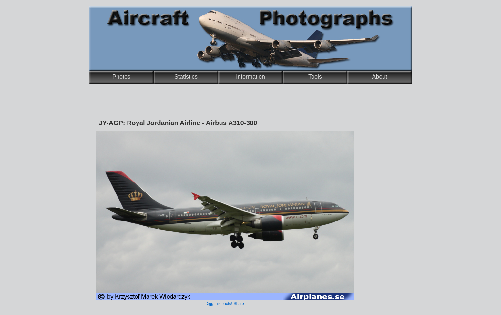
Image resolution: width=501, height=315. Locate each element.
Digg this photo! (218, 303)
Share (239, 303)
